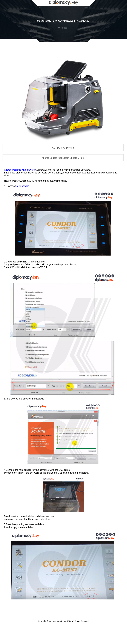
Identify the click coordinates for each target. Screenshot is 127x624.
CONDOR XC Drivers (63, 147)
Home (62, 27)
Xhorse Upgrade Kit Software (19, 169)
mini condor (23, 186)
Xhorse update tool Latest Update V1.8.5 (63, 157)
